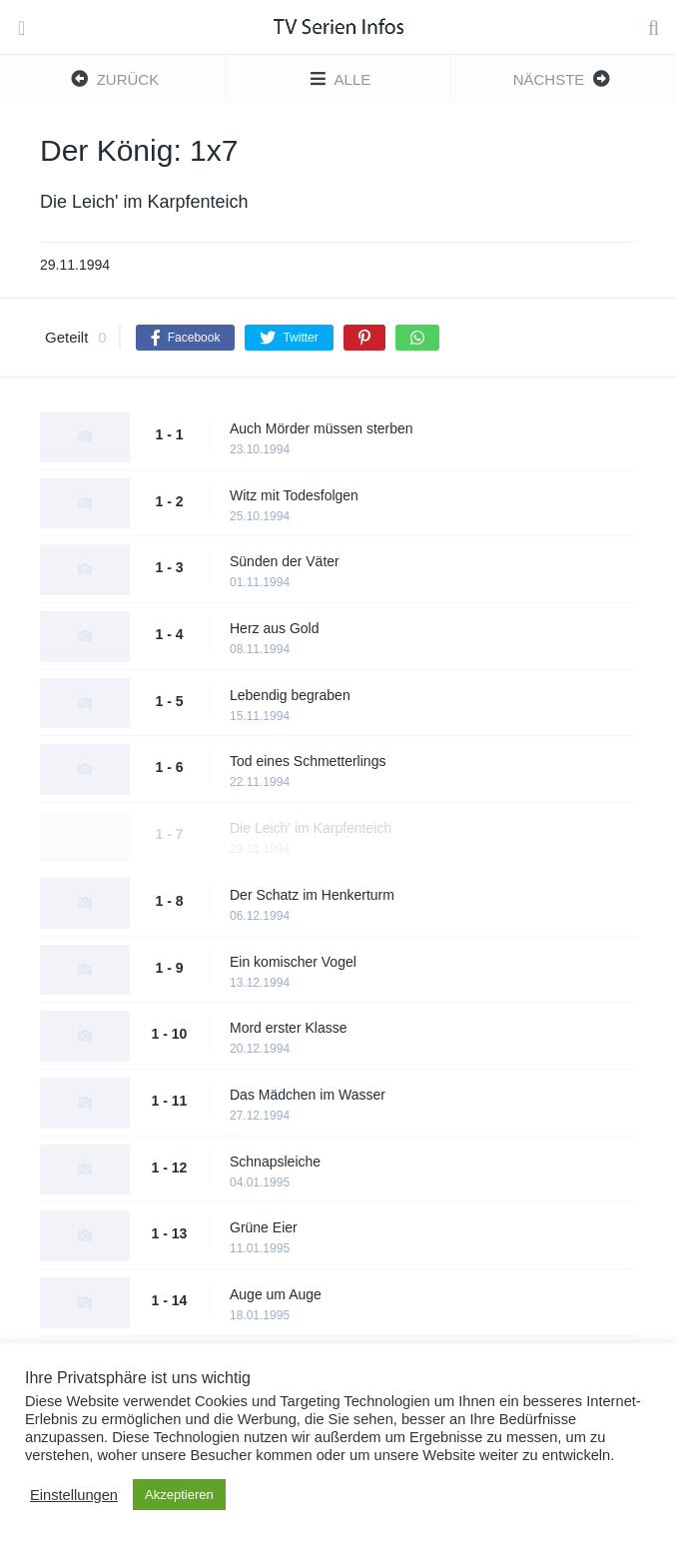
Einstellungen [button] (74, 1495)
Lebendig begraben (290, 695)
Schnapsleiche (275, 1161)
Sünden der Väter (284, 561)
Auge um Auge (276, 1294)
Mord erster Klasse (288, 1028)
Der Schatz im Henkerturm (312, 895)
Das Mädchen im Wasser (307, 1095)
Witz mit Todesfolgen (294, 495)
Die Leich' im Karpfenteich (310, 828)
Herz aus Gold (274, 628)
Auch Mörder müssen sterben (321, 428)
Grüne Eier (264, 1227)
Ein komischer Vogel (293, 962)
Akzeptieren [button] (179, 1494)
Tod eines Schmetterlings (307, 761)
